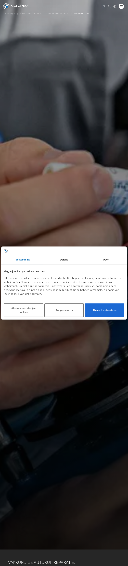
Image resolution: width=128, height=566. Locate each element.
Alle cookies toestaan (104, 310)
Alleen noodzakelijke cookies (23, 310)
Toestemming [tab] (22, 259)
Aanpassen (64, 310)
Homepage (9, 13)
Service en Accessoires (30, 13)
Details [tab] (64, 259)
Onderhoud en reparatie (57, 13)
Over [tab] (106, 259)
